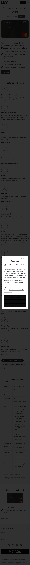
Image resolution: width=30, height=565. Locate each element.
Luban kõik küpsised (15, 297)
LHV (5, 265)
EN (21, 258)
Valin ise (15, 301)
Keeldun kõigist (15, 305)
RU (25, 258)
